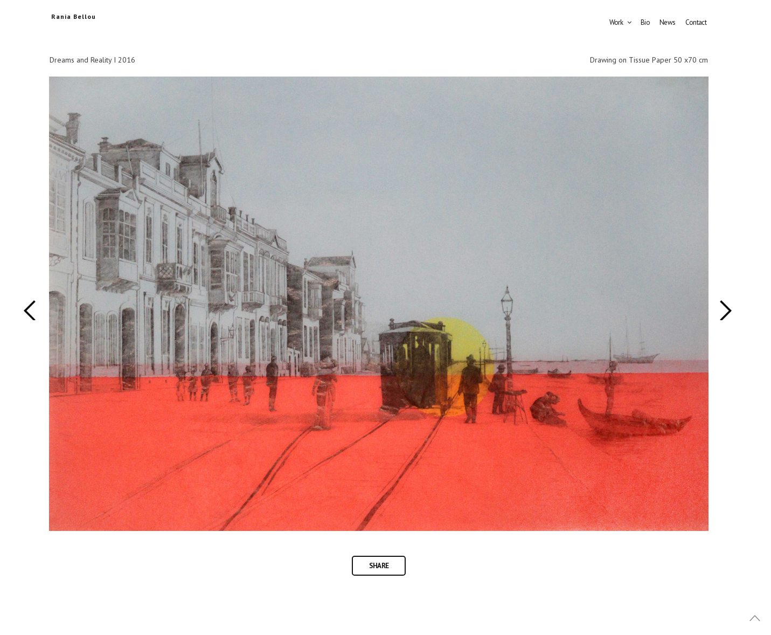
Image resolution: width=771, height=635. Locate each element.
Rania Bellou (73, 16)
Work (616, 22)
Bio (645, 22)
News (667, 22)
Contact (695, 22)
